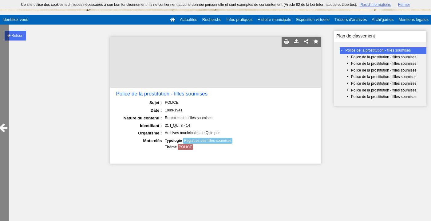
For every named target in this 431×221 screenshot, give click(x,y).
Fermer (404, 4)
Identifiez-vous (15, 19)
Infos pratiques (240, 19)
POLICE (185, 147)
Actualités (188, 19)
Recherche (212, 19)
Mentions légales (413, 19)
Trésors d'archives (350, 19)
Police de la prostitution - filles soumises (378, 50)
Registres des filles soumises (207, 140)
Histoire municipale (274, 19)
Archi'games (382, 19)
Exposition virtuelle (313, 19)
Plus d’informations (375, 4)
